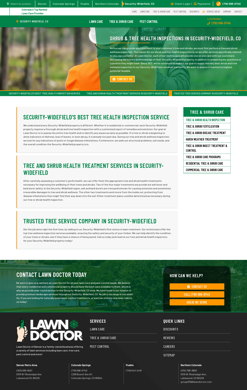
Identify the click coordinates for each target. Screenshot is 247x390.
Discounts (194, 11)
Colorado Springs (64, 3)
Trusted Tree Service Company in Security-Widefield (206, 93)
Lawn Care (145, 11)
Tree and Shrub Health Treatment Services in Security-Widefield (126, 93)
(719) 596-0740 (228, 3)
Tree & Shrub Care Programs (203, 157)
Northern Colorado (107, 3)
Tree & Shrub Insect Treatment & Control (206, 148)
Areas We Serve (197, 302)
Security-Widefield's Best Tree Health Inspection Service (44, 93)
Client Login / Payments (190, 3)
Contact (238, 11)
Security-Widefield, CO (139, 3)
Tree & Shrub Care (161, 11)
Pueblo (85, 3)
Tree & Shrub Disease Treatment (206, 133)
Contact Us (122, 79)
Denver (42, 3)
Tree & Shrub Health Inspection (205, 120)
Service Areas (211, 11)
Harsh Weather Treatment (202, 139)
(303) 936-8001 (24, 370)
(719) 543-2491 (134, 370)
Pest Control (179, 11)
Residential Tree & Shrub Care (204, 163)
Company (227, 11)
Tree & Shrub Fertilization (202, 126)
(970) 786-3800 (189, 370)
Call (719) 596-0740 (197, 294)
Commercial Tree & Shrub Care (204, 170)
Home (134, 11)
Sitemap (169, 355)
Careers (169, 346)
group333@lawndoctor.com (196, 381)
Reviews (169, 338)
